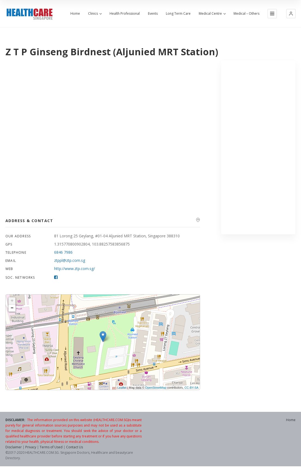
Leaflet (121, 387)
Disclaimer (13, 447)
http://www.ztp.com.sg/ (74, 268)
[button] (291, 13)
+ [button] (12, 301)
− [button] (12, 308)
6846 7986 (63, 252)
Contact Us (74, 447)
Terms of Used (51, 447)
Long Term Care (178, 13)
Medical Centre (212, 13)
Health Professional (125, 13)
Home (75, 13)
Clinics (94, 13)
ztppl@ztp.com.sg (69, 260)
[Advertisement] (258, 147)
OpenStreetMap (155, 387)
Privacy (30, 447)
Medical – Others (246, 13)
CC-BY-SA (191, 387)
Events (153, 13)
